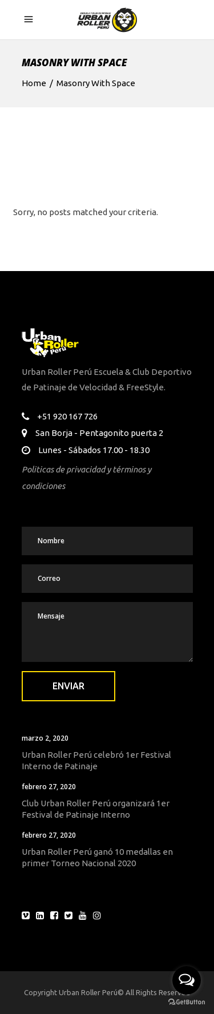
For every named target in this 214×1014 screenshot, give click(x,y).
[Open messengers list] (186, 980)
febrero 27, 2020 (49, 786)
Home (34, 83)
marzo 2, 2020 (45, 738)
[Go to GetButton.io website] (186, 1002)
